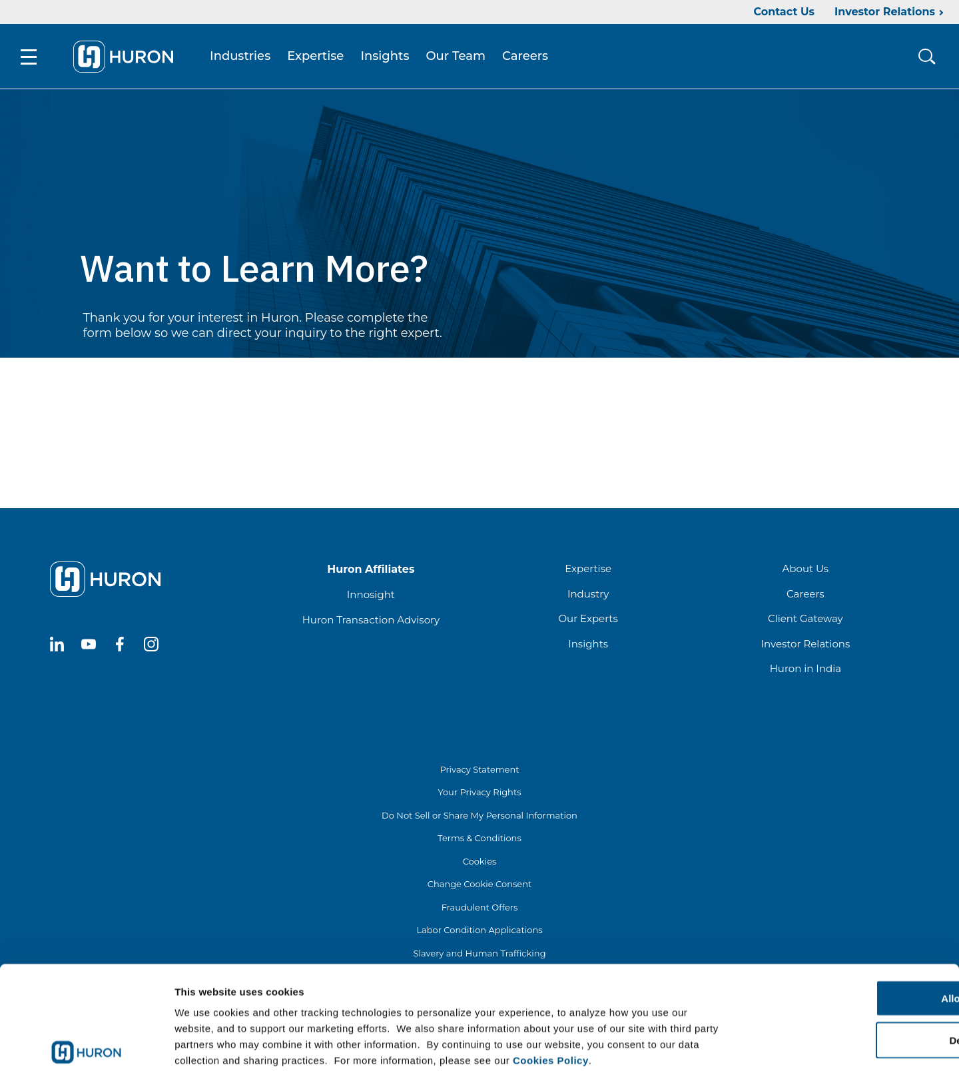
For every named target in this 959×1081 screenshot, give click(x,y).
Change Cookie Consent (480, 886)
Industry (588, 595)
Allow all (848, 938)
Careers (528, 57)
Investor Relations (884, 11)
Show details (699, 1054)
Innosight (371, 596)
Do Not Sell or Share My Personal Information (479, 817)
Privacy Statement (479, 771)
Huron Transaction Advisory (371, 621)
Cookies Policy (551, 1000)
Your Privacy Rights (479, 794)
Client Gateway (805, 620)
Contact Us (783, 11)
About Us (806, 570)
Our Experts (587, 620)
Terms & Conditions (479, 840)
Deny (848, 980)
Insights (388, 57)
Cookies (480, 863)
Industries (242, 57)
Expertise (318, 57)
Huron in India (805, 670)
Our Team (459, 57)
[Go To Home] (126, 57)
